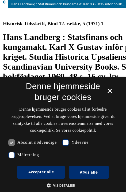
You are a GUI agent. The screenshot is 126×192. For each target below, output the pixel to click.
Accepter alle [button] (41, 171)
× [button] (110, 93)
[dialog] (63, 134)
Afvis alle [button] (89, 172)
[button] (63, 185)
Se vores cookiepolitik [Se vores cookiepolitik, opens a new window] (76, 130)
